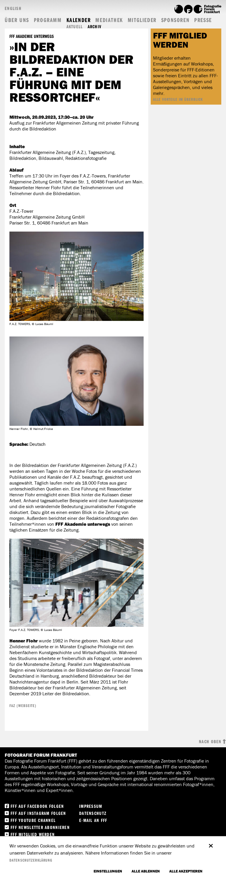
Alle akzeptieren (185, 871)
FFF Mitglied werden (33, 834)
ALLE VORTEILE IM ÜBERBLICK (178, 99)
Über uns (17, 20)
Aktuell (75, 26)
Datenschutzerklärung (30, 860)
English (13, 8)
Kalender (79, 20)
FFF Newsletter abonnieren (40, 827)
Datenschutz (93, 813)
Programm (48, 20)
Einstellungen (108, 871)
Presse (203, 20)
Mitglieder (142, 20)
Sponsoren (175, 20)
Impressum (90, 806)
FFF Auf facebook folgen (37, 806)
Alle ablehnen (146, 871)
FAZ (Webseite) (22, 705)
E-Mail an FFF (93, 820)
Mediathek (109, 20)
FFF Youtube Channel (33, 820)
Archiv (95, 26)
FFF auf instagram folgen (38, 813)
